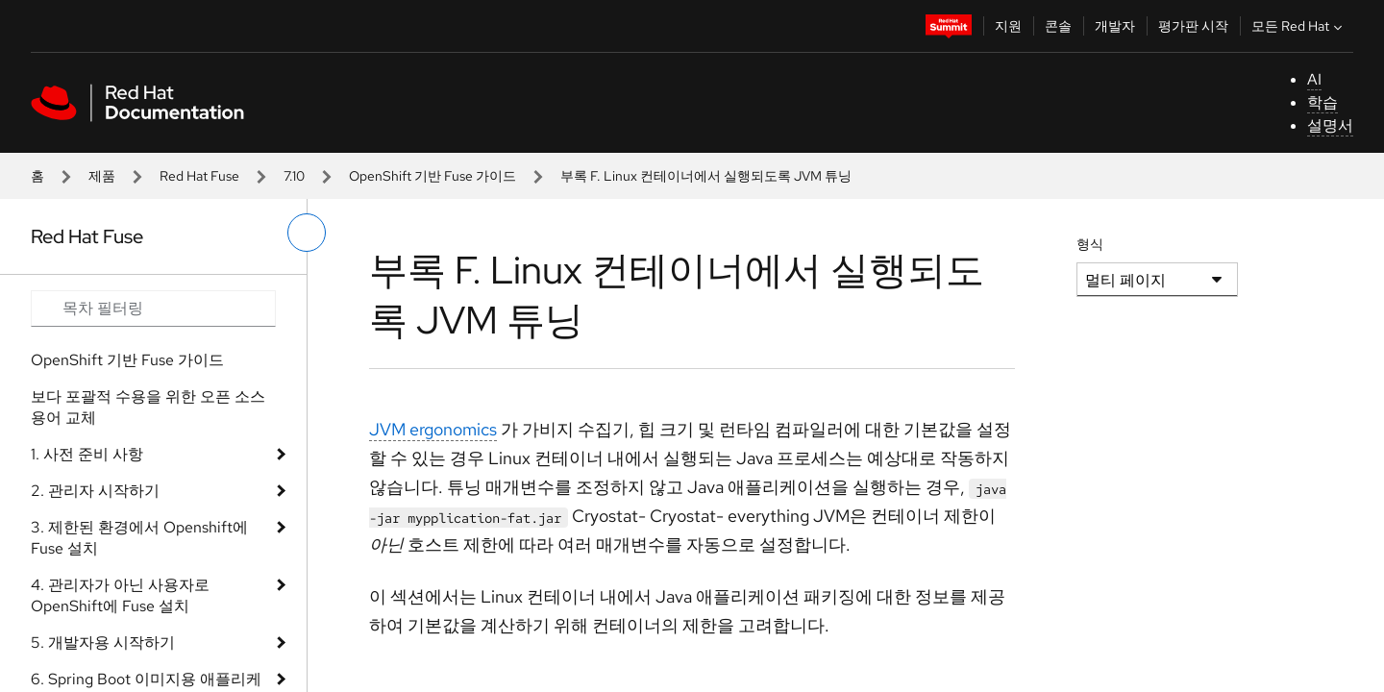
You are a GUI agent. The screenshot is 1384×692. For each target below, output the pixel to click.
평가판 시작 (1193, 26)
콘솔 (1058, 26)
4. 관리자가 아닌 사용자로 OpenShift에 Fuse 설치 (120, 595)
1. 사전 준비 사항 (87, 454)
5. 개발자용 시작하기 (103, 642)
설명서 (1330, 125)
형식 (1089, 244)
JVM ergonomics (433, 429)
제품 (101, 176)
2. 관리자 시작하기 (95, 491)
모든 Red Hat (1299, 26)
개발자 (1115, 26)
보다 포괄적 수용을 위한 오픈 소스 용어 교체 (148, 407)
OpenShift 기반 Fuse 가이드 (432, 176)
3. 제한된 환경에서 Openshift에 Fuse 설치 (139, 537)
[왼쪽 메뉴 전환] (306, 232)
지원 (1008, 26)
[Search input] (153, 308)
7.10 (294, 176)
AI (1314, 79)
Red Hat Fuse (199, 176)
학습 (1322, 102)
